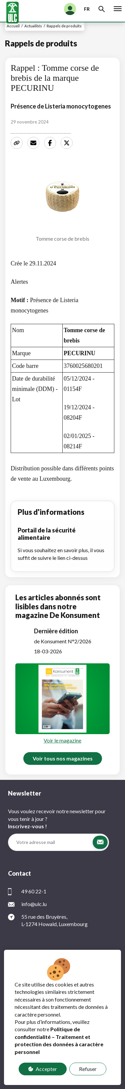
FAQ (63, 1067)
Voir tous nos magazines (63, 758)
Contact (63, 1075)
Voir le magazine (62, 740)
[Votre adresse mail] (50, 842)
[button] (100, 842)
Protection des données (62, 1060)
